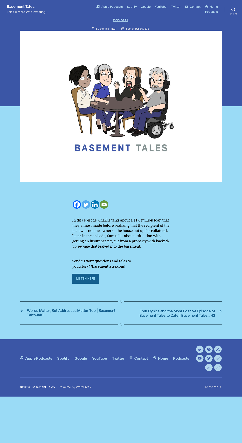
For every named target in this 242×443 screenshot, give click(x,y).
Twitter (176, 7)
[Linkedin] (95, 205)
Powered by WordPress (75, 433)
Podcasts (211, 12)
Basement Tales (21, 7)
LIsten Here (85, 279)
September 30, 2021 (138, 29)
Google (146, 7)
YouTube (161, 7)
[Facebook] (77, 205)
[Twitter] (86, 205)
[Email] (104, 205)
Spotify (132, 7)
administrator (107, 29)
